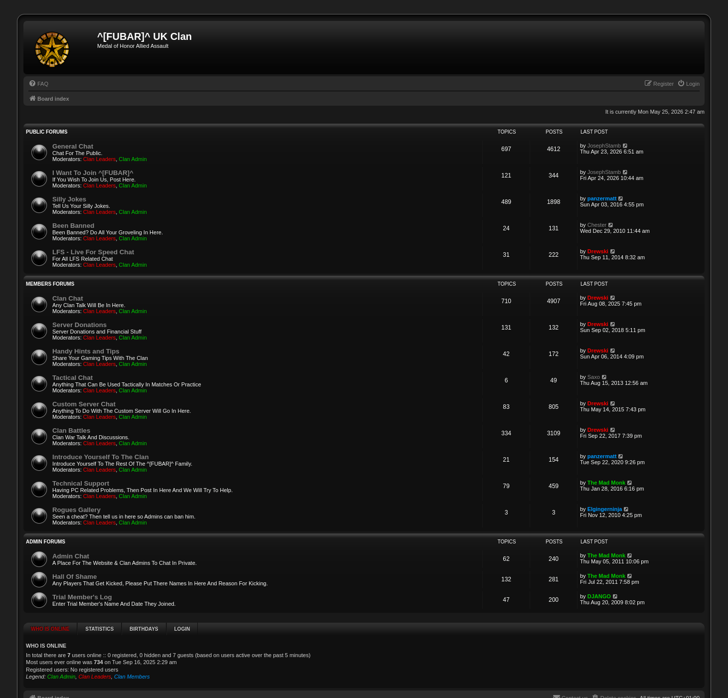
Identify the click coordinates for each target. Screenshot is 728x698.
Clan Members (132, 677)
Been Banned (73, 225)
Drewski (597, 251)
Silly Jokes (69, 199)
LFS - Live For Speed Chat (93, 252)
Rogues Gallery (76, 510)
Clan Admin (132, 159)
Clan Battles (71, 430)
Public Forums (46, 132)
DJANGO (599, 596)
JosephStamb (604, 146)
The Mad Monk (606, 483)
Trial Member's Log (82, 597)
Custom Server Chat (84, 404)
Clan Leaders (99, 159)
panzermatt (602, 198)
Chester (597, 225)
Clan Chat (67, 298)
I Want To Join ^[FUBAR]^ (93, 172)
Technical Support (80, 483)
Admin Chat (70, 556)
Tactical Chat (72, 377)
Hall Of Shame (74, 576)
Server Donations (79, 325)
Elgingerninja (604, 509)
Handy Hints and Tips (86, 351)
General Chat (72, 146)
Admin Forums (45, 541)
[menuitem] (38, 84)
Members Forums (50, 284)
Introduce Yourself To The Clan (100, 457)
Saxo (593, 377)
